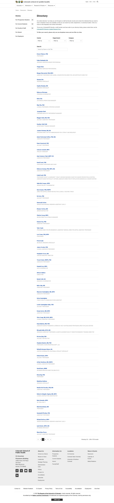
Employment (41, 480)
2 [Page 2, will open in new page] (40, 439)
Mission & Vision (42, 456)
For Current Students (21, 24)
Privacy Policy (48, 488)
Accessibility (69, 488)
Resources (51, 5)
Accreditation (41, 475)
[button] (32, 20)
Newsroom (90, 454)
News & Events (92, 451)
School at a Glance (43, 454)
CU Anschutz (70, 454)
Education (20, 5)
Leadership (41, 459)
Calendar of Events (91, 457)
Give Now (97, 488)
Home (17, 10)
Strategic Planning (42, 462)
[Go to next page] (50, 439)
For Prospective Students (23, 19)
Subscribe (40, 477)
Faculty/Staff (55, 464)
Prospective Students (55, 455)
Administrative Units (41, 465)
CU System (39, 488)
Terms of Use (59, 488)
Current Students (56, 458)
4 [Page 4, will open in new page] (45, 439)
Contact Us (41, 472)
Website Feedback (28, 488)
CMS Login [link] (57, 499)
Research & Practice (40, 5)
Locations (70, 451)
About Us (41, 451)
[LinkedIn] (18, 477)
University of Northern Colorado (73, 460)
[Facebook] (18, 472)
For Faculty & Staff (21, 28)
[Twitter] (22, 472)
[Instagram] (31, 472)
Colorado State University (74, 456)
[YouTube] (26, 472)
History (40, 469)
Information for (57, 451)
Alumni (54, 461)
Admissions (28, 5)
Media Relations (92, 461)
